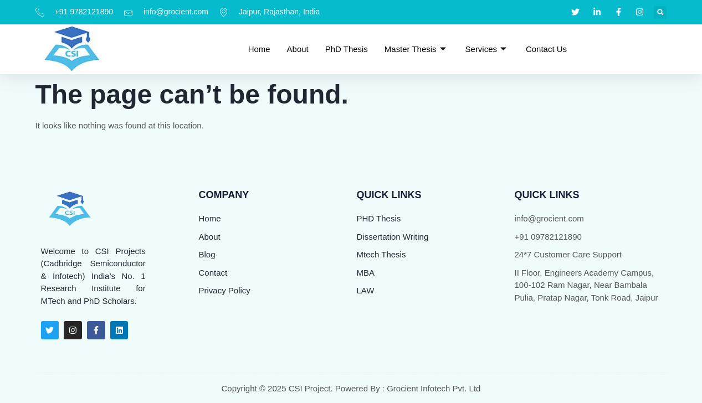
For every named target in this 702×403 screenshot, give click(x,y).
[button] (660, 12)
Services (487, 48)
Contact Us (546, 48)
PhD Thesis (346, 48)
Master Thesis (417, 48)
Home (259, 48)
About (297, 48)
